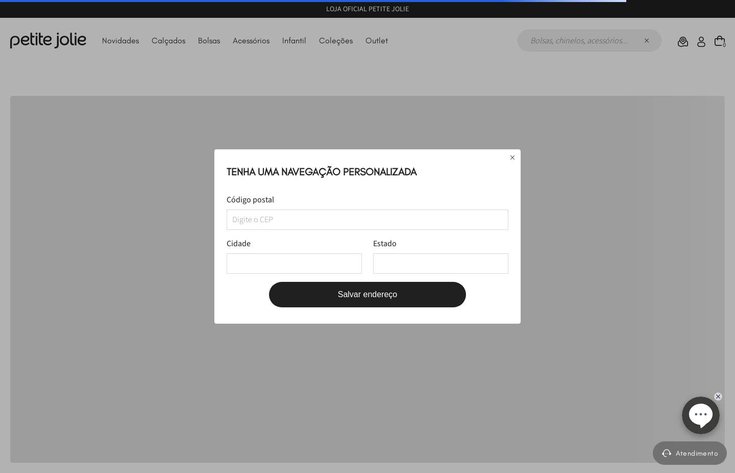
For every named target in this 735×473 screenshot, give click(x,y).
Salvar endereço (368, 294)
